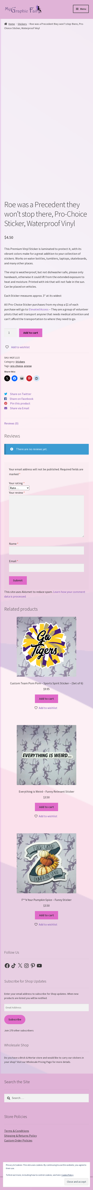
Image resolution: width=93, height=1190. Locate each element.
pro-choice (16, 366)
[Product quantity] (10, 333)
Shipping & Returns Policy (20, 1135)
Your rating (17, 483)
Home (11, 24)
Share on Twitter (20, 394)
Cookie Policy (67, 1175)
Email (13, 561)
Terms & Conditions (16, 1131)
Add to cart (30, 332)
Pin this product (20, 403)
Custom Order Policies (18, 1140)
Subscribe (14, 1019)
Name (13, 543)
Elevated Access (39, 309)
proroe (28, 366)
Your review (17, 492)
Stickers (22, 24)
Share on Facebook (21, 399)
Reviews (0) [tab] (11, 423)
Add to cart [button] (46, 698)
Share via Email (19, 408)
